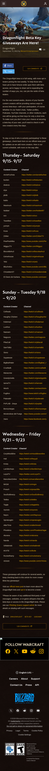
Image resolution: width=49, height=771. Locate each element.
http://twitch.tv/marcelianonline (31, 479)
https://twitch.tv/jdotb (30, 195)
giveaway (38, 617)
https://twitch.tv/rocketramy (30, 556)
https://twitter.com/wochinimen (36, 388)
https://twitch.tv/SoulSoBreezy (31, 495)
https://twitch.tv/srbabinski (29, 546)
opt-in (23, 590)
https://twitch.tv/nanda (28, 540)
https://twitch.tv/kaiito (30, 200)
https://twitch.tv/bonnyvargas (35, 409)
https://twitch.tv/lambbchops (30, 469)
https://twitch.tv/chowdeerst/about (35, 272)
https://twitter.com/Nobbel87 (33, 211)
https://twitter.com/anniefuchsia (34, 175)
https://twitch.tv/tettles (28, 500)
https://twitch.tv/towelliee (31, 221)
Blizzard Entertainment (29, 51)
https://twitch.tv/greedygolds (35, 378)
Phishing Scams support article (21, 605)
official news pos (16, 586)
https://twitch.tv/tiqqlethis (29, 505)
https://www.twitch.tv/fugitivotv (36, 393)
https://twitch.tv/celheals (33, 312)
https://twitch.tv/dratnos (31, 185)
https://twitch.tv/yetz (30, 262)
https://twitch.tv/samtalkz (34, 347)
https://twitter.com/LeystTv (30, 474)
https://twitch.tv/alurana (28, 535)
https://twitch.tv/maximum (32, 205)
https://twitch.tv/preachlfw (29, 489)
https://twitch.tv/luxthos (33, 327)
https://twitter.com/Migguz (32, 246)
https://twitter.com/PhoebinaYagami (33, 530)
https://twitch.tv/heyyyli (28, 459)
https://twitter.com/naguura (34, 337)
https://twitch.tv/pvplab (33, 404)
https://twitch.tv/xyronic (28, 510)
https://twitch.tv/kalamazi (34, 322)
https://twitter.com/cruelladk (35, 368)
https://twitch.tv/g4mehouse (33, 256)
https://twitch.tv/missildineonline (32, 454)
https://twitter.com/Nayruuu (30, 515)
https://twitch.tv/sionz (32, 352)
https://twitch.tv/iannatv (33, 383)
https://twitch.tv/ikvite (27, 551)
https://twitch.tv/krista (27, 464)
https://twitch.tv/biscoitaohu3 (33, 251)
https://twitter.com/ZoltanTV (33, 236)
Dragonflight (16, 617)
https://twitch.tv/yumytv (31, 226)
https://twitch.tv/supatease (34, 358)
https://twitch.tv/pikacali (33, 342)
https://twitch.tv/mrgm (28, 484)
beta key (28, 617)
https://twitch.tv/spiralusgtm (30, 520)
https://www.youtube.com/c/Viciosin (33, 561)
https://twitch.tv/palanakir (34, 399)
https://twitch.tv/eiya (30, 190)
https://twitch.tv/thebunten (32, 180)
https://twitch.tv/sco (29, 216)
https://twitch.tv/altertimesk (30, 525)
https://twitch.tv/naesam (33, 332)
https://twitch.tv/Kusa (30, 231)
